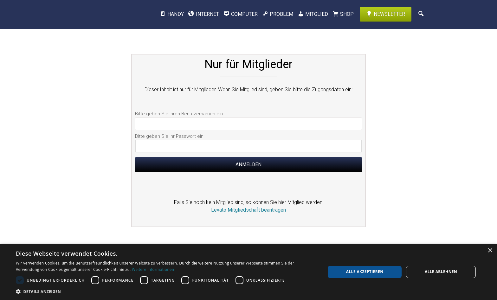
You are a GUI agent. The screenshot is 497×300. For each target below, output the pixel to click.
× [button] (489, 250)
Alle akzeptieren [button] (365, 271)
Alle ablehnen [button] (441, 271)
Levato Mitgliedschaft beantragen (248, 210)
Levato (101, 14)
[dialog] (248, 272)
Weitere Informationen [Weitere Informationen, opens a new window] (153, 269)
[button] (166, 291)
